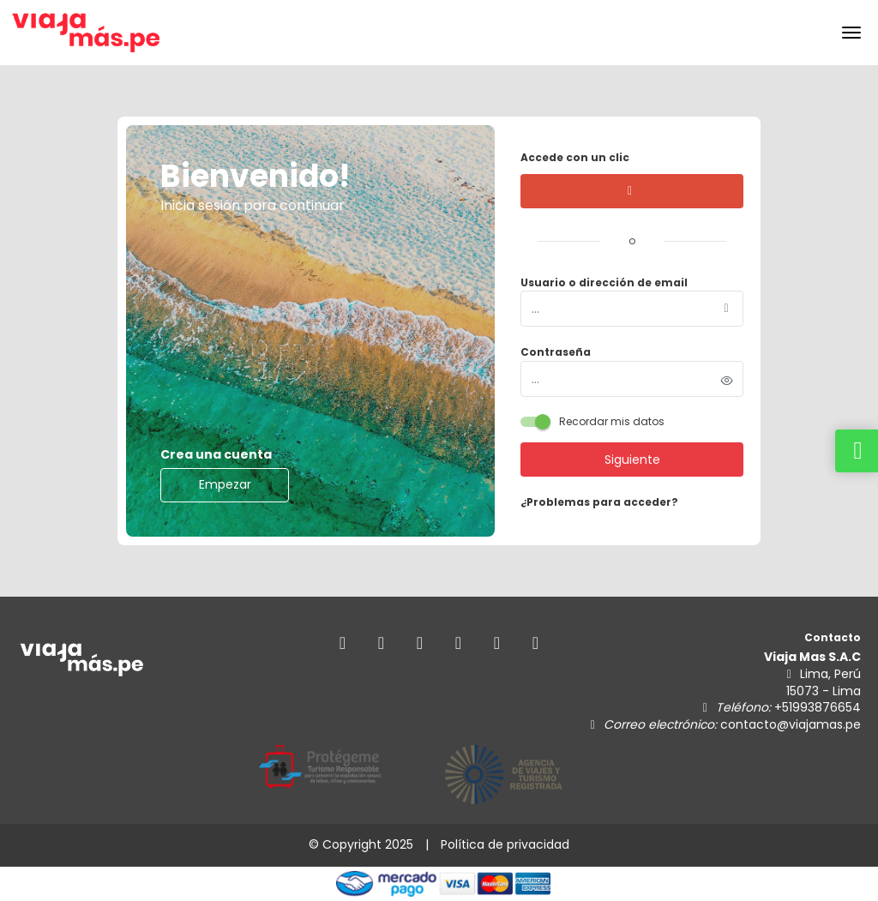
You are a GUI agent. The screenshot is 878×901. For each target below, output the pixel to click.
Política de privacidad (505, 844)
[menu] (851, 32)
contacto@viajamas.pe (790, 724)
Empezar (225, 484)
